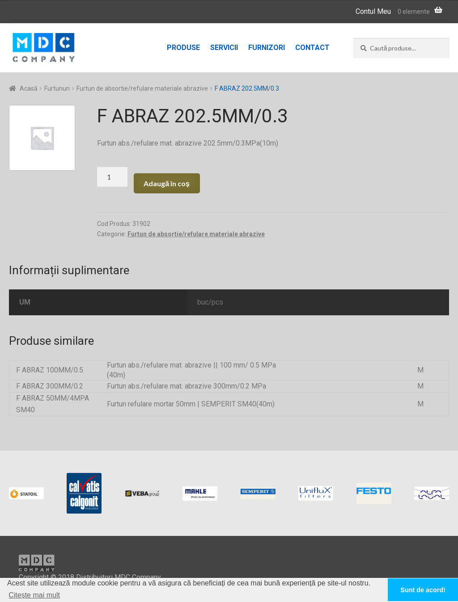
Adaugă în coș (167, 183)
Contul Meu (373, 11)
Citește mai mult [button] (34, 595)
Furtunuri (57, 88)
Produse (183, 47)
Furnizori (266, 47)
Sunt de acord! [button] (422, 590)
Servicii (224, 47)
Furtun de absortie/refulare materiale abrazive (142, 88)
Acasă (29, 88)
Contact (312, 47)
